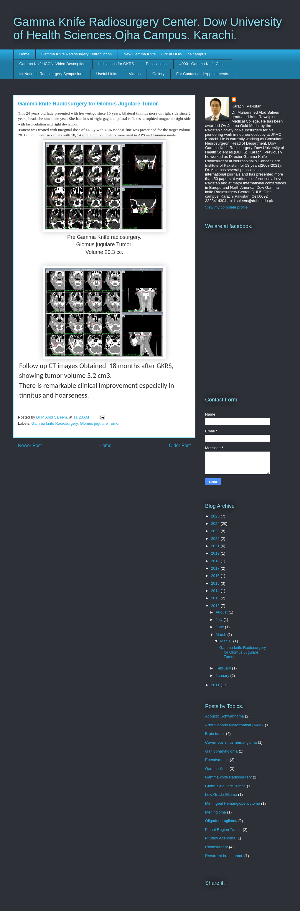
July (220, 619)
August (222, 612)
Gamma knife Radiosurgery (55, 423)
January (223, 675)
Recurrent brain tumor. (224, 856)
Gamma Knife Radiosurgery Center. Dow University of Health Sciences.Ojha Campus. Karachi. (147, 28)
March (222, 634)
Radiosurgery (216, 847)
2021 (216, 546)
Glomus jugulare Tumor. (100, 423)
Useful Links (106, 74)
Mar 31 (226, 641)
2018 (216, 561)
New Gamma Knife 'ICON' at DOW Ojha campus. (165, 54)
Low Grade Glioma (221, 794)
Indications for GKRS (116, 64)
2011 (216, 685)
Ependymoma (217, 760)
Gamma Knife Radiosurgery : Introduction (76, 54)
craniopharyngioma (221, 751)
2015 (216, 583)
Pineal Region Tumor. (223, 829)
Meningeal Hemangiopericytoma (232, 803)
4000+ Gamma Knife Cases (203, 64)
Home (24, 54)
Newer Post (30, 445)
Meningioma (215, 812)
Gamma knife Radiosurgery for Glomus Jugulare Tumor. (242, 652)
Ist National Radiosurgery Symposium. (52, 74)
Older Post (180, 445)
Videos (135, 74)
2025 (216, 516)
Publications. (157, 64)
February (224, 668)
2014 (216, 590)
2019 (216, 553)
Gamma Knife (216, 768)
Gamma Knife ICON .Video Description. (53, 64)
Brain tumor (215, 733)
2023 (216, 531)
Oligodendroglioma (221, 821)
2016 (216, 575)
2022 (216, 538)
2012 (216, 606)
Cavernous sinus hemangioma (231, 742)
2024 (216, 523)
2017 (216, 568)
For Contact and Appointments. (202, 74)
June (220, 627)
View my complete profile (226, 207)
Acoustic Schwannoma (224, 716)
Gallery (158, 74)
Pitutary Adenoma (220, 838)
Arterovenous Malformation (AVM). (234, 725)
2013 (216, 598)
